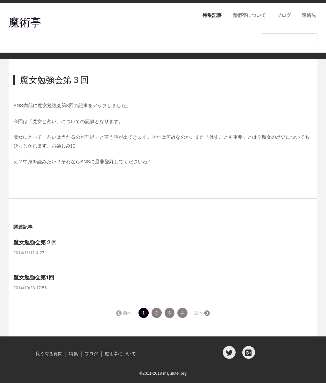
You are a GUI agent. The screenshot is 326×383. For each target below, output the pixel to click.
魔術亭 (25, 22)
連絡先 (309, 15)
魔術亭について (249, 15)
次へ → (201, 312)
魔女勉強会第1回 (33, 278)
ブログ (284, 15)
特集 (73, 353)
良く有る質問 (49, 353)
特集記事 (212, 15)
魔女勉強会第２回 (35, 242)
